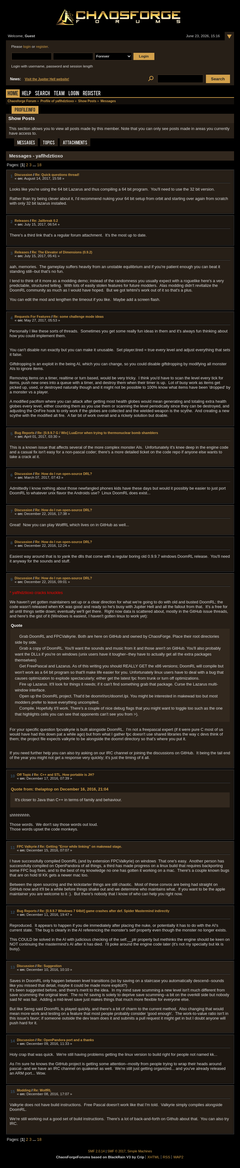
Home (13, 94)
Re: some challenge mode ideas (78, 316)
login (27, 46)
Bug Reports (25, 433)
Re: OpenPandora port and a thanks (65, 1040)
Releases (22, 220)
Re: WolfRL (42, 1090)
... (34, 164)
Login (73, 94)
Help (26, 94)
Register (92, 94)
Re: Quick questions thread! (57, 175)
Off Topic (24, 774)
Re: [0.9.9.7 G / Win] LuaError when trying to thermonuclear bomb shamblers (97, 433)
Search (42, 94)
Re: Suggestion (49, 966)
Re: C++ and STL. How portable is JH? (64, 774)
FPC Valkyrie (27, 846)
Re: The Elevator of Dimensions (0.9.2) (62, 252)
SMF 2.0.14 (96, 1151)
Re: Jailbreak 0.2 (45, 220)
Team (59, 94)
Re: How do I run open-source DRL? (63, 474)
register (42, 46)
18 (39, 164)
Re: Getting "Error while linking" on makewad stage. (81, 846)
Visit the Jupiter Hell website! (47, 79)
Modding (24, 1090)
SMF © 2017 (117, 1151)
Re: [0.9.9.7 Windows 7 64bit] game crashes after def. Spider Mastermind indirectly (104, 911)
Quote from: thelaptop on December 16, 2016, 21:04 (59, 789)
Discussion (23, 175)
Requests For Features (33, 316)
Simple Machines (140, 1151)
